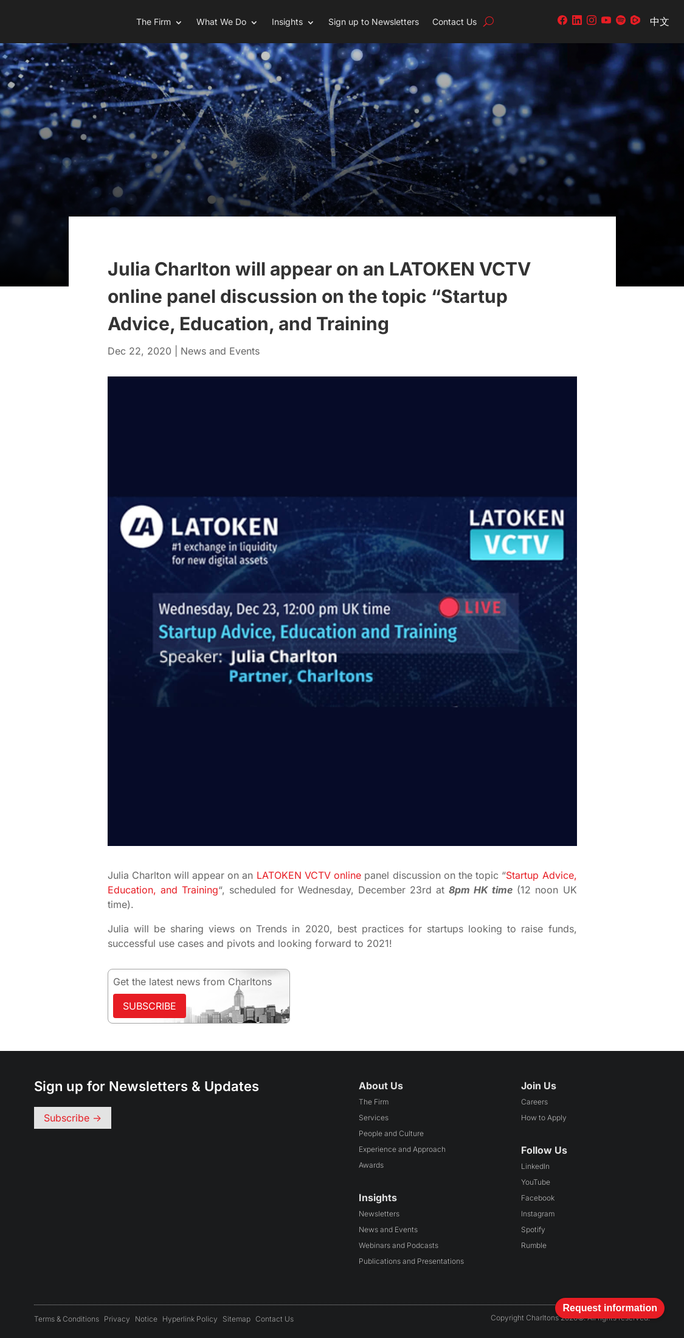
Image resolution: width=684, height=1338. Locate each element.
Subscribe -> (73, 1118)
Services (374, 1117)
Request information (609, 1308)
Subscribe (149, 1006)
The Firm (153, 21)
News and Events (220, 351)
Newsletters (379, 1213)
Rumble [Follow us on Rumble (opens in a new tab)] (534, 1245)
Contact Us (454, 21)
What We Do (221, 21)
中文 (659, 21)
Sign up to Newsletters (373, 21)
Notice (146, 1318)
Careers (534, 1101)
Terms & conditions (66, 1318)
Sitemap (236, 1318)
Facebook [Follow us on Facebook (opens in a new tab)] (537, 1197)
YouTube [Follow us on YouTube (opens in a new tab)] (535, 1182)
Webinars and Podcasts (398, 1245)
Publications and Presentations (411, 1261)
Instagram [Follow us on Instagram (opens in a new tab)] (537, 1213)
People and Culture (391, 1133)
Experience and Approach (402, 1149)
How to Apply (544, 1117)
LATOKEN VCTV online (309, 875)
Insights (287, 21)
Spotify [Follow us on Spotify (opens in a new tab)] (533, 1229)
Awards (371, 1165)
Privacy (117, 1318)
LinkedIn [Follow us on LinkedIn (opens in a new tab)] (535, 1166)
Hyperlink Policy (190, 1318)
